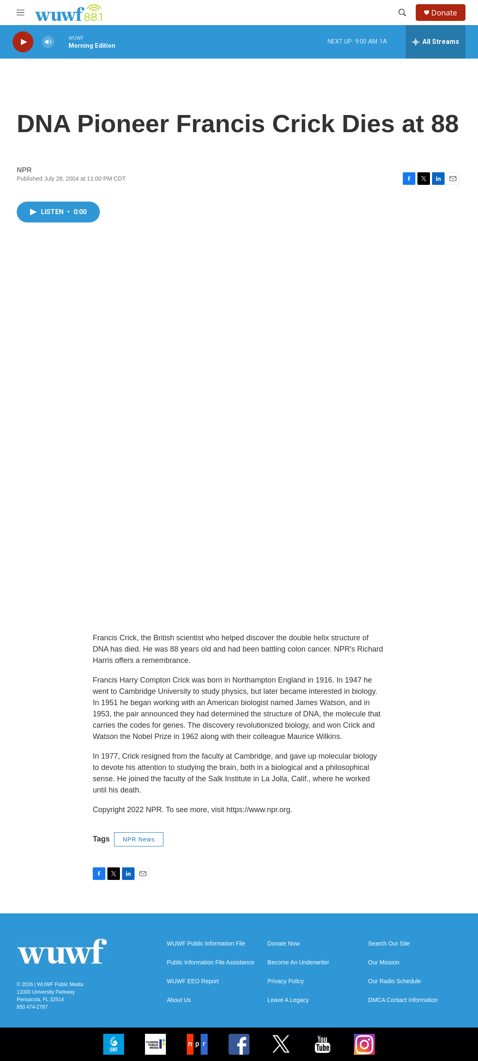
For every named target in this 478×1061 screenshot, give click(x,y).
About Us (179, 1000)
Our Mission (383, 962)
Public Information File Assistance (210, 962)
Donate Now (283, 944)
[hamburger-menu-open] (20, 12)
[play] (23, 42)
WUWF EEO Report (193, 981)
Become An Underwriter (298, 962)
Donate (444, 12)
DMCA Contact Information (403, 1000)
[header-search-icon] (402, 12)
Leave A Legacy (288, 1000)
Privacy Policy (285, 981)
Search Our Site (389, 944)
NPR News (139, 839)
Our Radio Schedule (394, 981)
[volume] (48, 42)
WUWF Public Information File (206, 944)
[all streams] (435, 42)
